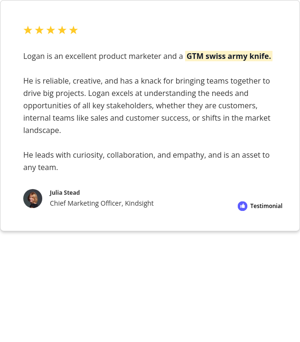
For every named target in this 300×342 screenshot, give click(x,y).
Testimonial (266, 206)
